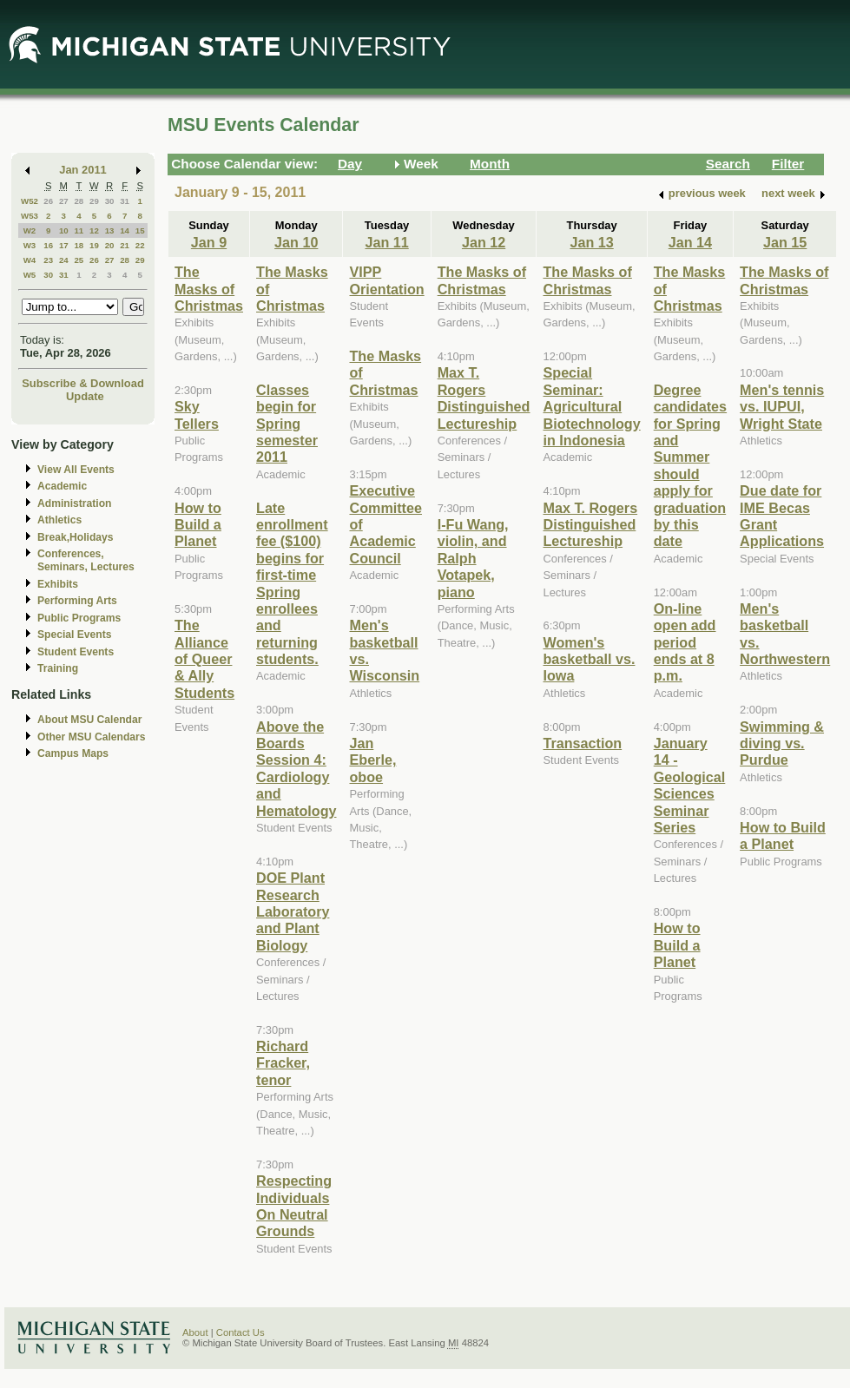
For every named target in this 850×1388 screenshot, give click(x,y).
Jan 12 (483, 242)
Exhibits (57, 584)
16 (48, 245)
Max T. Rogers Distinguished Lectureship (484, 398)
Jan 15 (785, 242)
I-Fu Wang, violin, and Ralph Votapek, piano (473, 558)
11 (78, 230)
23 (48, 260)
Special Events (74, 634)
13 (110, 230)
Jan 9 (209, 242)
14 (124, 230)
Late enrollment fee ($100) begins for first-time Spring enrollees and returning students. (292, 584)
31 (124, 201)
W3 (29, 245)
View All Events (76, 470)
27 (64, 201)
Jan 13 (591, 242)
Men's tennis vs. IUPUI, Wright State (782, 406)
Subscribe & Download (83, 383)
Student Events (75, 652)
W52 (29, 201)
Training (57, 668)
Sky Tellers (197, 414)
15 (140, 230)
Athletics (59, 520)
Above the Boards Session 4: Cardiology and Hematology (296, 769)
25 (78, 260)
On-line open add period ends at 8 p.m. (685, 642)
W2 (29, 230)
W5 (29, 275)
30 (110, 201)
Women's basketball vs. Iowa (589, 659)
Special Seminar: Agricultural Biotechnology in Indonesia (591, 406)
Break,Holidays (75, 537)
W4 (29, 260)
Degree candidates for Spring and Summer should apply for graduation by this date (690, 465)
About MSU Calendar (89, 720)
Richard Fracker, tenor (283, 1063)
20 (110, 245)
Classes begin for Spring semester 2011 (287, 423)
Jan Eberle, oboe (372, 760)
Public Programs (79, 618)
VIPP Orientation (386, 280)
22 (140, 245)
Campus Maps (73, 753)
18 (78, 245)
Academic (62, 486)
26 (48, 201)
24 (64, 260)
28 (78, 201)
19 (94, 245)
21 (124, 245)
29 (94, 201)
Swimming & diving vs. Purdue (782, 743)
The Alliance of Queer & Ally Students (204, 659)
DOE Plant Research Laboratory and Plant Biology (292, 911)
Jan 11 (386, 242)
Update (85, 396)
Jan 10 (296, 242)
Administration (74, 503)
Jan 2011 (83, 169)
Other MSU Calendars (91, 737)
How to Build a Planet (198, 524)
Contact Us (240, 1332)
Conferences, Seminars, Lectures (86, 560)
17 (64, 245)
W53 (29, 215)
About (195, 1332)
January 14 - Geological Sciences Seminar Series (690, 785)
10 (64, 230)
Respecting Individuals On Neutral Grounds (294, 1206)
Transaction (582, 743)
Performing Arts (77, 601)
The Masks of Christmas (209, 288)
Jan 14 (690, 242)
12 (94, 230)
